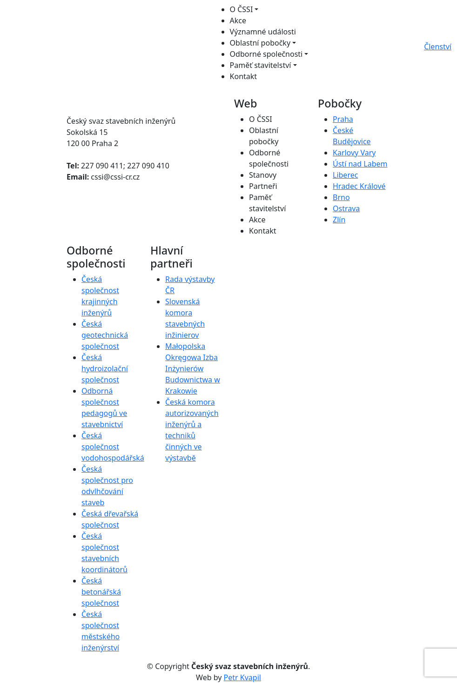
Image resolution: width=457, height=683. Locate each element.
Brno (341, 197)
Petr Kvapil (242, 677)
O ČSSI (241, 9)
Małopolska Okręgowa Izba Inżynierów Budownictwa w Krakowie (192, 368)
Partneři (263, 186)
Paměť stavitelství (260, 65)
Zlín (339, 219)
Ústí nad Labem (360, 164)
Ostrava (346, 208)
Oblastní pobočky (260, 43)
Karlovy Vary (354, 152)
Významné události (263, 32)
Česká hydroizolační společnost (104, 368)
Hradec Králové (359, 186)
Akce (238, 20)
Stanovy (262, 175)
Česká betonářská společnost (101, 592)
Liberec (345, 175)
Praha (343, 119)
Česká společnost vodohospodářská (112, 446)
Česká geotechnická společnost (104, 335)
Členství (437, 46)
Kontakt (243, 76)
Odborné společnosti (266, 54)
